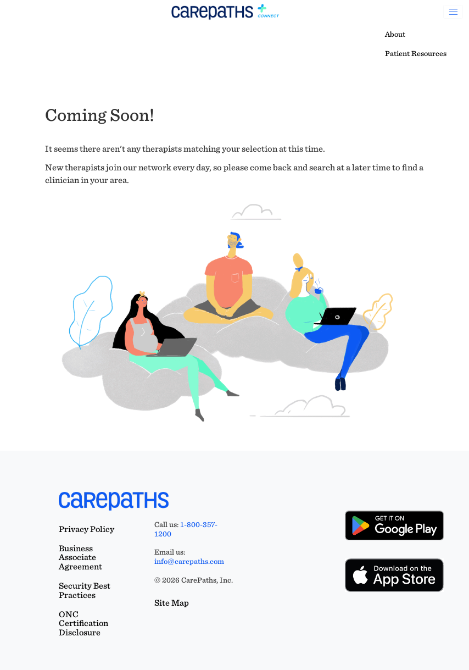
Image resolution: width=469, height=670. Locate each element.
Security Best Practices (84, 590)
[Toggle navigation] (453, 12)
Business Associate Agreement (80, 557)
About (395, 34)
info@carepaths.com (189, 561)
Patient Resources (415, 53)
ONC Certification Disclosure (83, 623)
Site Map (171, 602)
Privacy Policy (86, 529)
